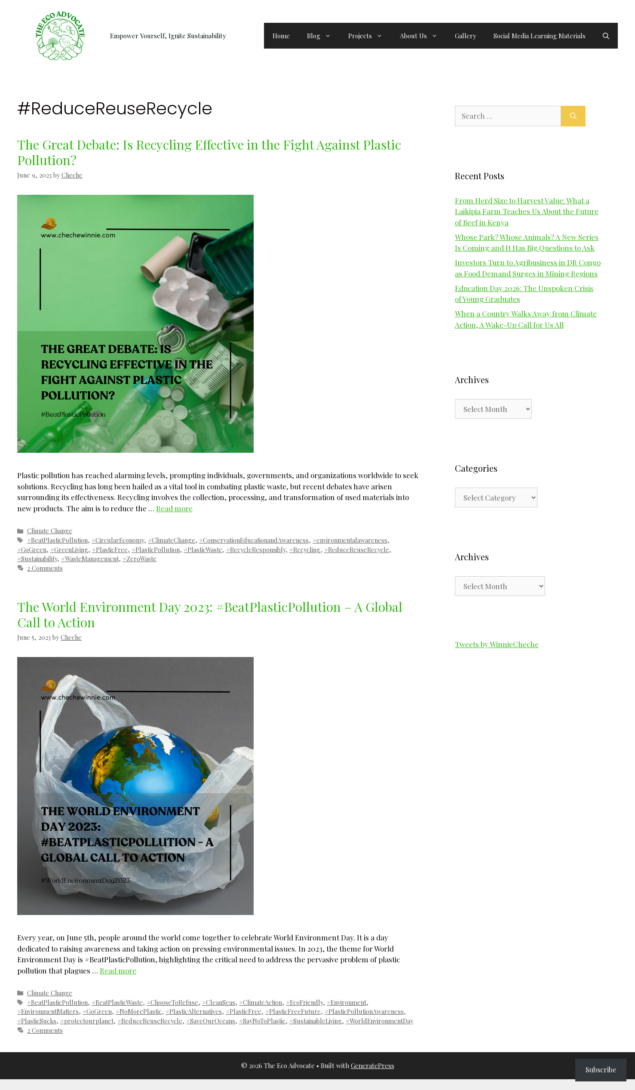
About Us (423, 36)
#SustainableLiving (315, 1020)
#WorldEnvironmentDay (379, 1020)
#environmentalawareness (350, 540)
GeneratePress (372, 1065)
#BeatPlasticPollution (57, 540)
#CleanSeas (218, 1002)
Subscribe (601, 1069)
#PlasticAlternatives (194, 1011)
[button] (606, 36)
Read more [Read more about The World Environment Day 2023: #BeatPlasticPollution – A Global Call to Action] (118, 970)
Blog (323, 36)
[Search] (573, 116)
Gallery (465, 35)
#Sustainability (37, 558)
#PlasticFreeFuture (293, 1011)
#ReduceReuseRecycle (356, 549)
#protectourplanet (87, 1020)
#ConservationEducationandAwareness (254, 540)
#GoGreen (31, 549)
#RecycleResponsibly (255, 549)
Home (281, 35)
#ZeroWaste (139, 558)
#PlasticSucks (36, 1020)
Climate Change (49, 530)
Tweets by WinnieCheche (497, 644)
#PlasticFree (110, 549)
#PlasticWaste (203, 549)
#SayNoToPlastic (262, 1020)
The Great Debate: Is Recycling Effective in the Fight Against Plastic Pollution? (209, 152)
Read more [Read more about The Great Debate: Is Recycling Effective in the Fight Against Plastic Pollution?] (174, 508)
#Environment (346, 1002)
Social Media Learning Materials (540, 35)
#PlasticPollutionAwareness (364, 1011)
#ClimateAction (260, 1002)
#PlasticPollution (156, 549)
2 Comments (45, 568)
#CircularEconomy (118, 540)
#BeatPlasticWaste (117, 1002)
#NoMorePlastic (139, 1011)
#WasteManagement (90, 558)
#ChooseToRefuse (172, 1002)
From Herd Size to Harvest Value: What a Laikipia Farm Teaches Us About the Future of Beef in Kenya (526, 211)
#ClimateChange (171, 540)
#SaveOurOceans (210, 1020)
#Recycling (304, 549)
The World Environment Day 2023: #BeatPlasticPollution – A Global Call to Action (209, 614)
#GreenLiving (69, 549)
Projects (369, 36)
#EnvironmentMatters (48, 1011)
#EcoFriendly (304, 1002)
